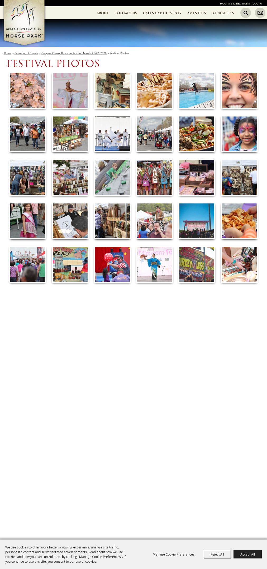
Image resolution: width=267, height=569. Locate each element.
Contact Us (126, 13)
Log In (257, 3)
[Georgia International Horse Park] (32, 32)
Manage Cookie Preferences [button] (173, 554)
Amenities (196, 13)
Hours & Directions (235, 3)
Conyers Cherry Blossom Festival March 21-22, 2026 (74, 53)
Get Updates (260, 13)
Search (245, 13)
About (102, 13)
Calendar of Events (162, 13)
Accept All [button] (247, 554)
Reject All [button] (217, 554)
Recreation (223, 13)
